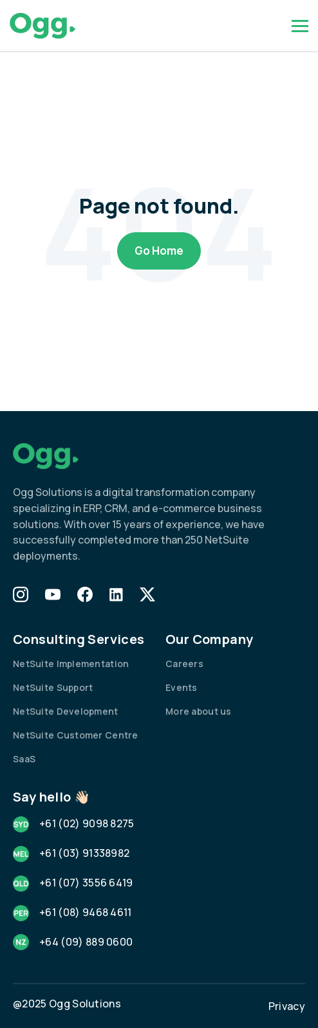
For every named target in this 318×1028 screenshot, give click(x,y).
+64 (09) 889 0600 (86, 942)
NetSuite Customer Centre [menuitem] (75, 735)
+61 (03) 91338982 (84, 853)
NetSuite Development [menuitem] (65, 711)
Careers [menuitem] (184, 663)
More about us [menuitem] (198, 711)
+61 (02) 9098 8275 (87, 823)
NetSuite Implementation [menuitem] (71, 663)
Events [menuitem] (181, 687)
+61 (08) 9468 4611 (85, 912)
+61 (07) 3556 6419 (86, 883)
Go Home (159, 250)
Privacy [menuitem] (286, 1006)
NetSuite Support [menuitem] (53, 687)
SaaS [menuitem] (24, 759)
